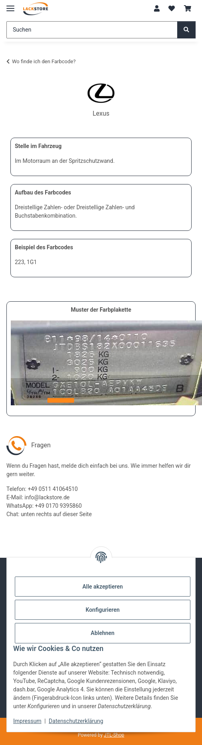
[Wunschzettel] (171, 9)
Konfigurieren (103, 610)
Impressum (27, 721)
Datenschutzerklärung (76, 721)
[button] (157, 9)
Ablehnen (102, 633)
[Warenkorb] (188, 9)
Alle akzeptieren (102, 586)
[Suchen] (92, 29)
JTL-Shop (114, 735)
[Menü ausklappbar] (10, 5)
